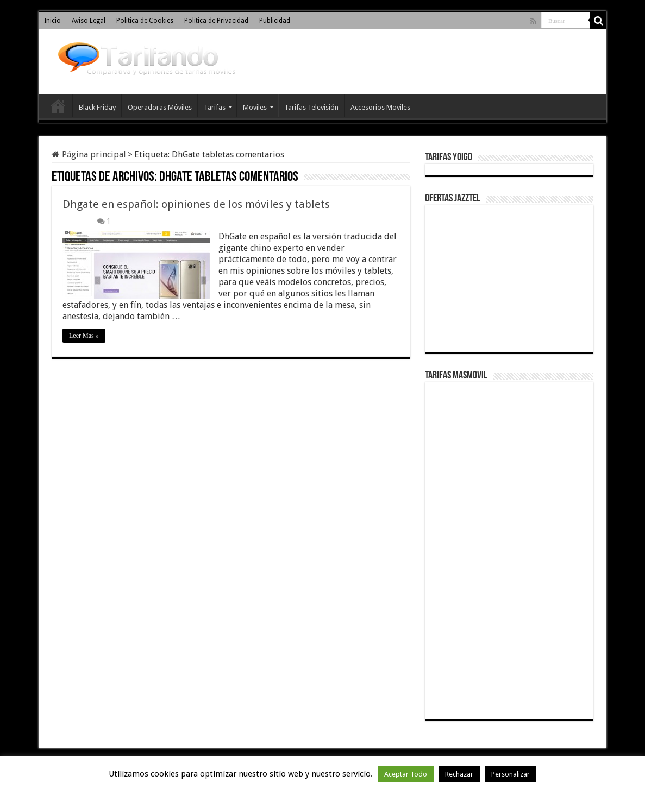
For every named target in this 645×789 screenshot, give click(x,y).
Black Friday (97, 107)
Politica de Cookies (144, 20)
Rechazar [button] (459, 774)
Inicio (52, 20)
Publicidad (274, 20)
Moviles (255, 107)
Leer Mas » (84, 335)
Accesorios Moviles (380, 107)
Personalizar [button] (510, 774)
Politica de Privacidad (216, 20)
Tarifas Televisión (311, 107)
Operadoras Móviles (160, 107)
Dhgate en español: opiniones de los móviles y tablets (196, 204)
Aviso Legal (88, 20)
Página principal (89, 154)
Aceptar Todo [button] (405, 774)
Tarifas (215, 107)
